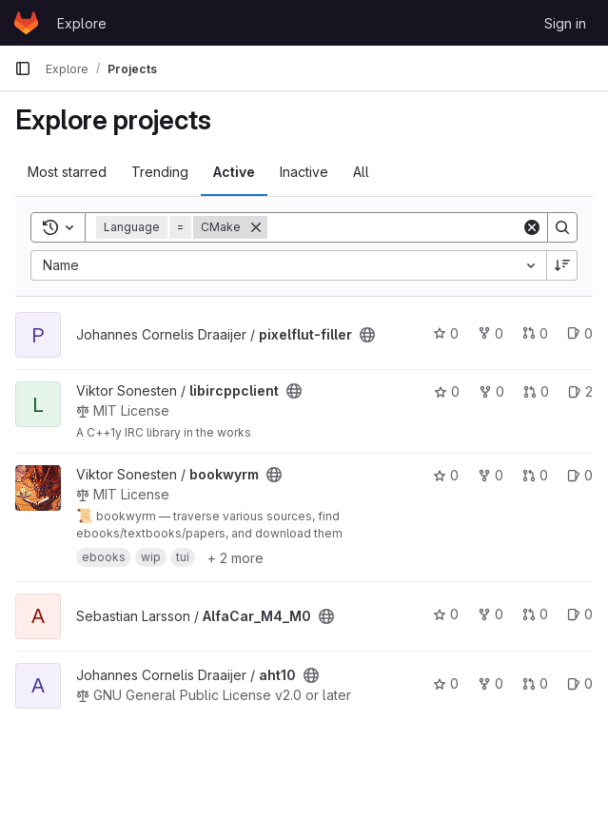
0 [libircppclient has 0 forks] (491, 391)
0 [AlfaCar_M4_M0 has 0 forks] (490, 614)
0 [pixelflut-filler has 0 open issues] (580, 333)
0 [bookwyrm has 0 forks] (490, 475)
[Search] (394, 227)
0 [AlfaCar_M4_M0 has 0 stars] (446, 614)
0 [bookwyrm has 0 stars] (446, 475)
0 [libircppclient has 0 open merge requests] (536, 391)
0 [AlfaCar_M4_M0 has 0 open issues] (580, 614)
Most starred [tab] (67, 172)
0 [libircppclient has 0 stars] (447, 391)
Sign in (565, 23)
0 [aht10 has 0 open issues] (580, 683)
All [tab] (361, 172)
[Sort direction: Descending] (562, 265)
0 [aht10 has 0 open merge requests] (535, 683)
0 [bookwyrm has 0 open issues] (580, 475)
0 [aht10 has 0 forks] (490, 683)
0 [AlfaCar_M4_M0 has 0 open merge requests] (535, 614)
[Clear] (531, 227)
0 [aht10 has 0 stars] (446, 683)
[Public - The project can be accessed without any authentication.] (367, 334)
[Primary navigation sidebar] (23, 68)
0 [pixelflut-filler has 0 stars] (446, 333)
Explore (82, 23)
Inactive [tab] (304, 172)
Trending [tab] (159, 172)
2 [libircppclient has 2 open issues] (580, 391)
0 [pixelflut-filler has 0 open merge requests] (535, 333)
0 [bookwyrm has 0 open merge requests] (535, 475)
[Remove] (256, 227)
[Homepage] (26, 23)
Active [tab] (234, 172)
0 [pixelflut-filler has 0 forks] (490, 333)
